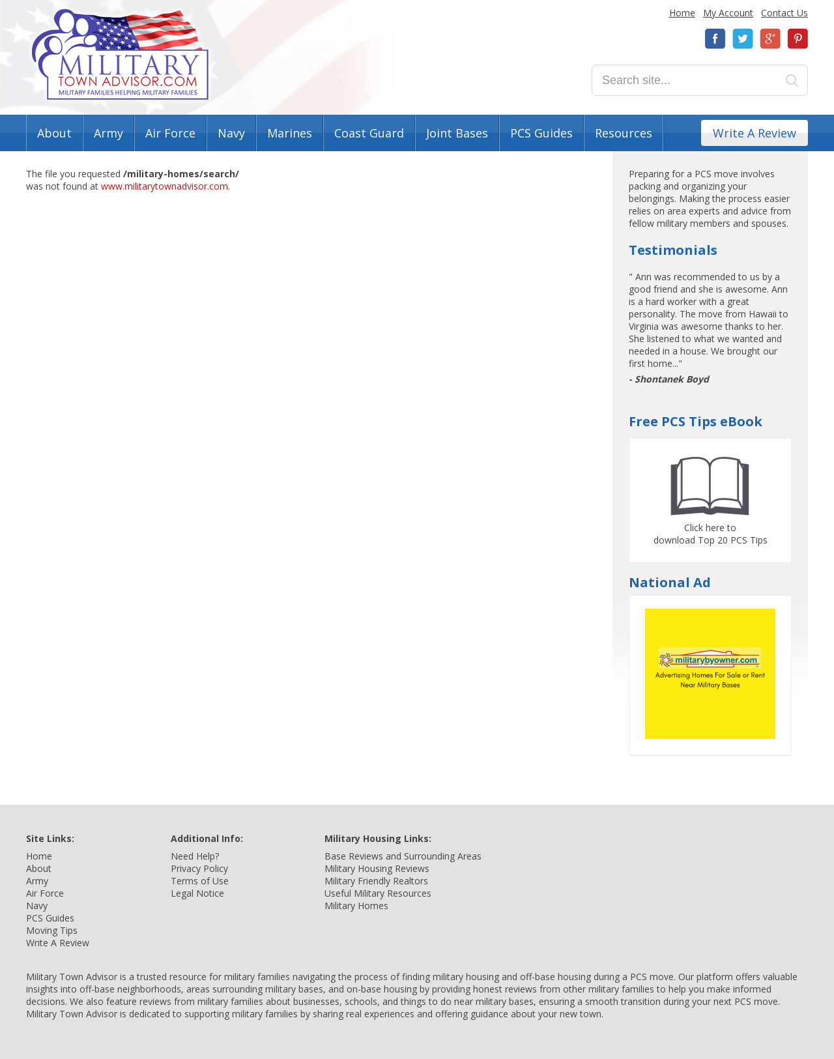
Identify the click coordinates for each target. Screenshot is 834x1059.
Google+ (770, 39)
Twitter (742, 39)
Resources (623, 133)
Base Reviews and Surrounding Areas (403, 856)
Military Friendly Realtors (376, 881)
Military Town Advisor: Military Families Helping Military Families (120, 54)
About (54, 133)
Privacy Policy (199, 868)
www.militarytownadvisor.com (164, 186)
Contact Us (784, 13)
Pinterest (797, 39)
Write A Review (754, 133)
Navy (231, 133)
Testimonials (673, 250)
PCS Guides (541, 133)
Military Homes (356, 905)
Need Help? (195, 856)
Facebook (715, 39)
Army (108, 133)
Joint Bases (457, 133)
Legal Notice (197, 893)
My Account (728, 13)
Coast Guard (369, 133)
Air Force (170, 133)
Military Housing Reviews (376, 868)
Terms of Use (200, 881)
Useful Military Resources (377, 893)
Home (682, 13)
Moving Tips (52, 930)
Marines (289, 133)
